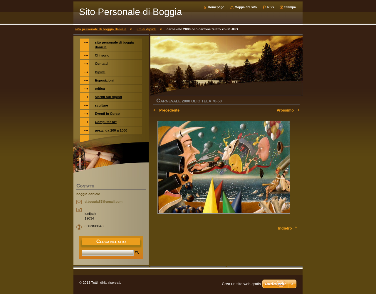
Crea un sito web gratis (241, 284)
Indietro (285, 228)
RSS (270, 7)
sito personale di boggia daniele (100, 29)
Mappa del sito (246, 7)
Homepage (216, 7)
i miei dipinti (146, 29)
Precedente (169, 110)
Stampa (290, 7)
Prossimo (285, 110)
